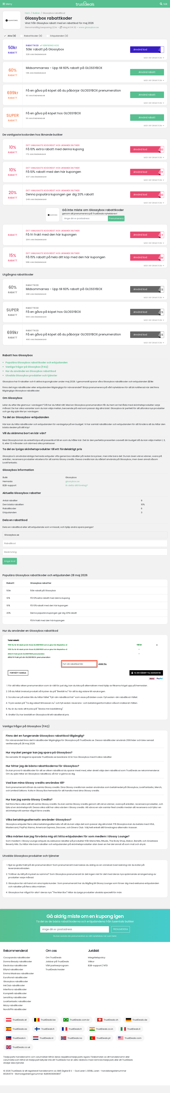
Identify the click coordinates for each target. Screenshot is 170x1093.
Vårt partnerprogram (57, 973)
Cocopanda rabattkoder (16, 965)
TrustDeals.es (20, 1036)
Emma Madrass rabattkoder (18, 981)
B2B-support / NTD (98, 973)
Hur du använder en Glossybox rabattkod (30, 378)
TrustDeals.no (75, 1045)
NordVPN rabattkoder (15, 1017)
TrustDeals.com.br (79, 1027)
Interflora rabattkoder (15, 997)
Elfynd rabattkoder (13, 977)
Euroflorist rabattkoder (15, 985)
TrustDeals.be (48, 1027)
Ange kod (9, 569)
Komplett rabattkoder (15, 1001)
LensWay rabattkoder (15, 1005)
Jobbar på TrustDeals (57, 969)
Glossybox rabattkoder (15, 989)
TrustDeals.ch (111, 1027)
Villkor (91, 969)
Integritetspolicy (96, 965)
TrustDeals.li (19, 1045)
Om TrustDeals (53, 965)
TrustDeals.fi (47, 1036)
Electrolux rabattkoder (15, 973)
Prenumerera (116, 223)
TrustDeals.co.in (104, 1036)
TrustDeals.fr (75, 1036)
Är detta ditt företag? (76, 493)
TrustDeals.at (20, 1027)
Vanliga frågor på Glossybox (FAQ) (26, 374)
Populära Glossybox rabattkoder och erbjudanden (36, 370)
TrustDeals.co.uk (21, 1054)
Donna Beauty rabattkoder (17, 969)
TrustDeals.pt (103, 1045)
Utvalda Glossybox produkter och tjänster (31, 383)
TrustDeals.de (139, 1027)
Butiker (36, 13)
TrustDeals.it (133, 1036)
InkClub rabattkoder (14, 993)
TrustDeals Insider (55, 977)
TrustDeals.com (133, 1045)
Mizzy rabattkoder (13, 1013)
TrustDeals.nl (46, 1045)
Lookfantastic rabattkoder (17, 1009)
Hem (27, 13)
